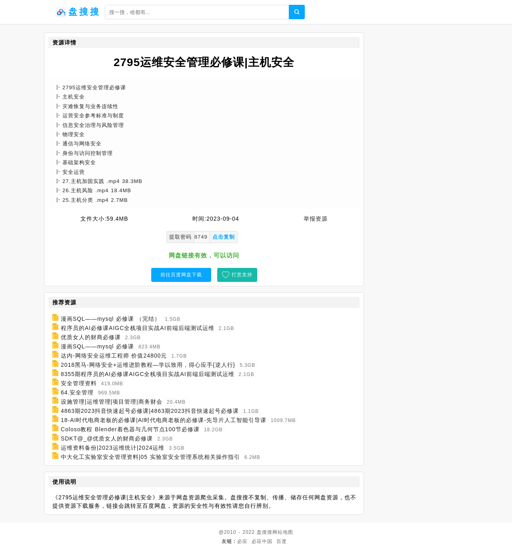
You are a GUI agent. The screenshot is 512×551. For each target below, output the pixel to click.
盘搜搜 (264, 532)
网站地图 (282, 532)
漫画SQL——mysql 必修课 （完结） (110, 319)
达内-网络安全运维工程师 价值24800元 (114, 355)
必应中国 (262, 541)
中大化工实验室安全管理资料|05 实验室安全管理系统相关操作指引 (150, 457)
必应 (242, 541)
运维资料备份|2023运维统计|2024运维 (113, 447)
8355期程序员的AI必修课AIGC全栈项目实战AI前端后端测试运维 (147, 374)
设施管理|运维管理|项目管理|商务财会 (111, 401)
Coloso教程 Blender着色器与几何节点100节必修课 (130, 429)
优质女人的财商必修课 (91, 337)
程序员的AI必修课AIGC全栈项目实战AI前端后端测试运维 (137, 328)
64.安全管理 (77, 392)
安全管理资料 (79, 383)
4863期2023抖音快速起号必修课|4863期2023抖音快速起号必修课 (150, 411)
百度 (281, 541)
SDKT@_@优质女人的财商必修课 (107, 438)
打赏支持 (242, 275)
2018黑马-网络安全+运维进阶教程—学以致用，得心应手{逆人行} (148, 365)
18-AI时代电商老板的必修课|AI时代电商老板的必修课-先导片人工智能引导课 (163, 420)
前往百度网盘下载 (181, 275)
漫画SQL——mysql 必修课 (97, 346)
